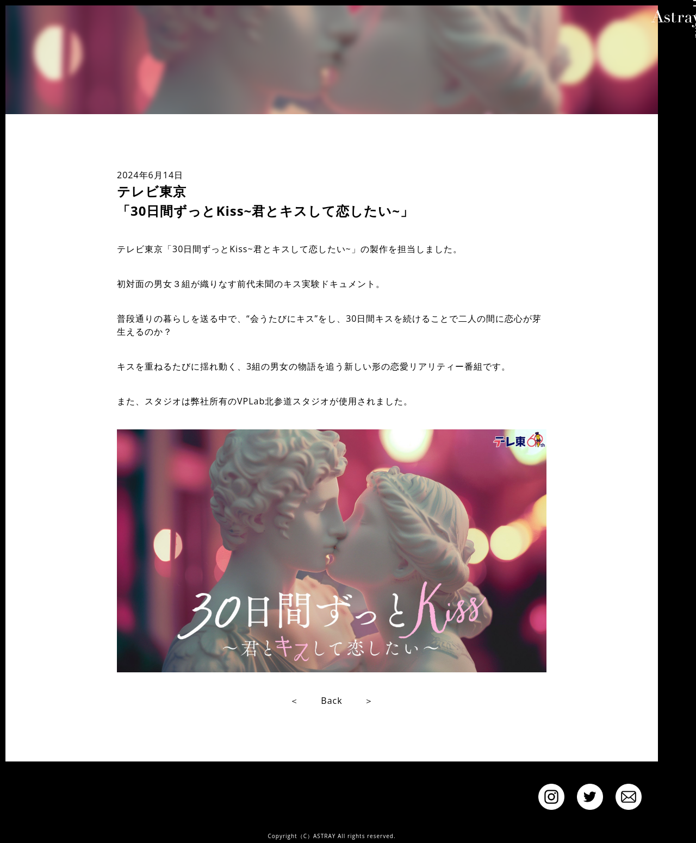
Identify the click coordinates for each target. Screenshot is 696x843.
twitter (590, 797)
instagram (551, 797)
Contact (629, 797)
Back (331, 701)
